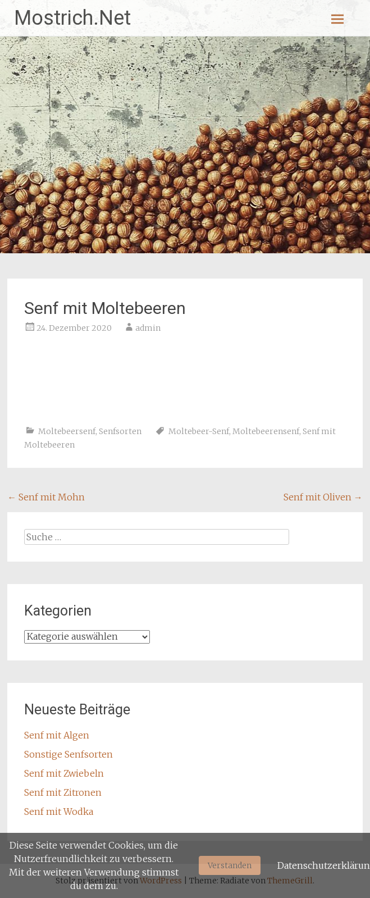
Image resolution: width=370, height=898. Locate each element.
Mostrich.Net (72, 18)
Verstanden (230, 865)
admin (148, 328)
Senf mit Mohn (46, 497)
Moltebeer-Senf (198, 431)
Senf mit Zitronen (63, 792)
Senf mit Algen (56, 735)
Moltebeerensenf (265, 431)
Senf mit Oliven (323, 497)
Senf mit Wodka (58, 811)
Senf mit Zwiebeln (64, 773)
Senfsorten (120, 431)
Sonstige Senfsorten (68, 754)
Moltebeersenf (66, 431)
